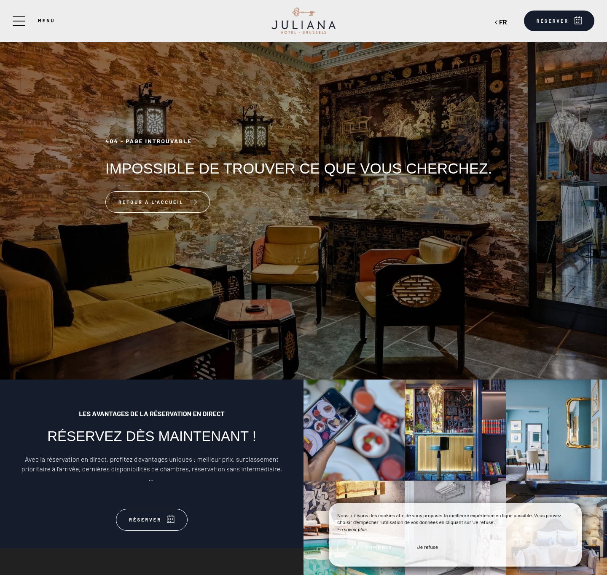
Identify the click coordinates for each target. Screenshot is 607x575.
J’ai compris (371, 547)
